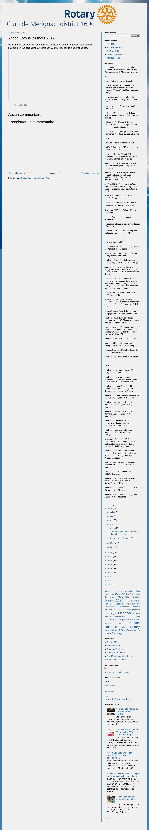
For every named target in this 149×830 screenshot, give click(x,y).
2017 (110, 556)
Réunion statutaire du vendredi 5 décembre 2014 (126, 799)
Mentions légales (115, 58)
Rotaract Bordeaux (115, 649)
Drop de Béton (113, 645)
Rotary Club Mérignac (110, 685)
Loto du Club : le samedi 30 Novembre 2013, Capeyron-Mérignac (127, 732)
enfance (127, 601)
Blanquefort (129, 591)
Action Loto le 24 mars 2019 (122, 538)
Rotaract (124, 627)
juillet (112, 512)
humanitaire (110, 609)
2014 (110, 568)
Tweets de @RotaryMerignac (118, 699)
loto (106, 613)
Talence (137, 630)
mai (112, 520)
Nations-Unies (121, 617)
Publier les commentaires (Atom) (36, 178)
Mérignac (125, 613)
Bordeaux (116, 593)
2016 (110, 560)
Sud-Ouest (127, 630)
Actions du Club (114, 47)
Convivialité (123, 597)
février (113, 543)
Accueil (53, 173)
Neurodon (136, 617)
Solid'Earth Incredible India (119, 656)
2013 (110, 572)
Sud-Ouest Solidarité (116, 660)
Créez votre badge (109, 691)
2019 (110, 508)
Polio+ (128, 619)
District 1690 (114, 600)
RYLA (107, 630)
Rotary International (116, 653)
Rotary (135, 627)
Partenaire (108, 619)
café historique (133, 594)
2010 (110, 585)
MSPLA (108, 617)
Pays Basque (119, 619)
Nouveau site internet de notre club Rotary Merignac (127, 711)
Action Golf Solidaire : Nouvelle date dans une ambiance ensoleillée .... (121, 755)
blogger (107, 594)
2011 (110, 581)
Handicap (136, 607)
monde (136, 613)
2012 (110, 576)
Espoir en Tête (122, 604)
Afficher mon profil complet (117, 672)
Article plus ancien (90, 173)
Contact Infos (113, 51)
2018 (110, 552)
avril (112, 524)
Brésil (124, 594)
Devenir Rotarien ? (115, 54)
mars (112, 528)
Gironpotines (123, 607)
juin (112, 516)
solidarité (115, 630)
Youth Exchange (114, 633)
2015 (110, 564)
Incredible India (124, 610)
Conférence (109, 597)
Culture (136, 597)
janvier (113, 547)
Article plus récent (17, 173)
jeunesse (136, 610)
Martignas (113, 613)
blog (138, 591)
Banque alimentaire (113, 591)
